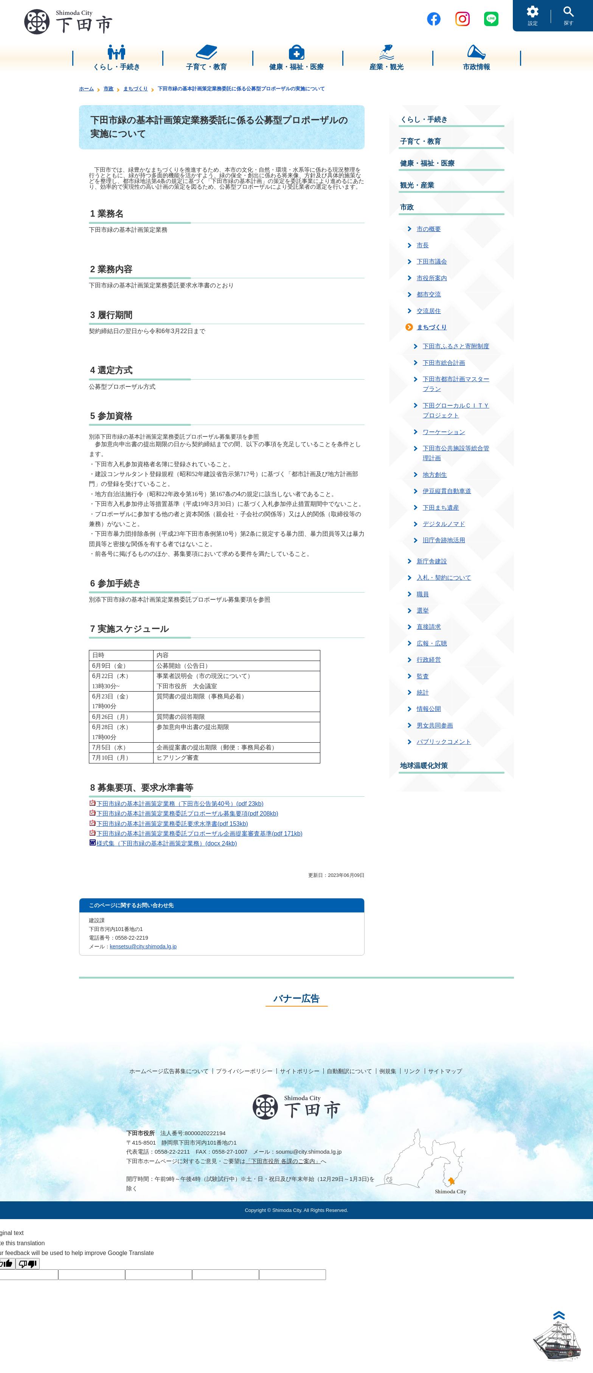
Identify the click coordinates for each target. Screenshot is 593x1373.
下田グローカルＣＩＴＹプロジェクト (456, 410)
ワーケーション (444, 432)
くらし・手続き (424, 119)
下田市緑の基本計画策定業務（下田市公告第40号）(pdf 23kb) (180, 804)
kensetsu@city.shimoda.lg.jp (143, 946)
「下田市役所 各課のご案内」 (283, 1161)
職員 (423, 594)
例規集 (387, 1071)
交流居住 (429, 311)
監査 (423, 676)
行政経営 (429, 659)
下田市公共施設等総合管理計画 (456, 453)
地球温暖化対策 (424, 766)
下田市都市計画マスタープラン (456, 384)
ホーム (86, 89)
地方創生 (435, 475)
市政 (108, 89)
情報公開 (429, 709)
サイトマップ (445, 1071)
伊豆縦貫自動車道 (447, 491)
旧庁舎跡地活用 (444, 540)
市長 (423, 245)
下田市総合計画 (444, 363)
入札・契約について (444, 577)
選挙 (423, 610)
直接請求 (429, 627)
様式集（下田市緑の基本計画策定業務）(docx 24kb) (166, 843)
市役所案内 (432, 278)
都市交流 (429, 294)
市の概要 (429, 229)
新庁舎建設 (432, 561)
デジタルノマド (444, 524)
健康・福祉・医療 (427, 163)
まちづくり (135, 89)
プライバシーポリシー (244, 1071)
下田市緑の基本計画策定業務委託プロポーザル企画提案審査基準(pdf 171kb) (199, 833)
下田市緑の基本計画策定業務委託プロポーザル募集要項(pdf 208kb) (187, 813)
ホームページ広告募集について (169, 1071)
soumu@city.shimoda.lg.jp (309, 1151)
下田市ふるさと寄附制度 (456, 346)
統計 (423, 692)
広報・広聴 (432, 643)
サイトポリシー (300, 1071)
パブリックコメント (444, 741)
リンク (412, 1071)
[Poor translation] (28, 1263)
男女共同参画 (435, 725)
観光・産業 (417, 185)
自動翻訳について (349, 1071)
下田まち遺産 (441, 507)
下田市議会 (432, 261)
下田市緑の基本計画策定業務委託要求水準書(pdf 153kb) (172, 824)
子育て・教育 (420, 141)
